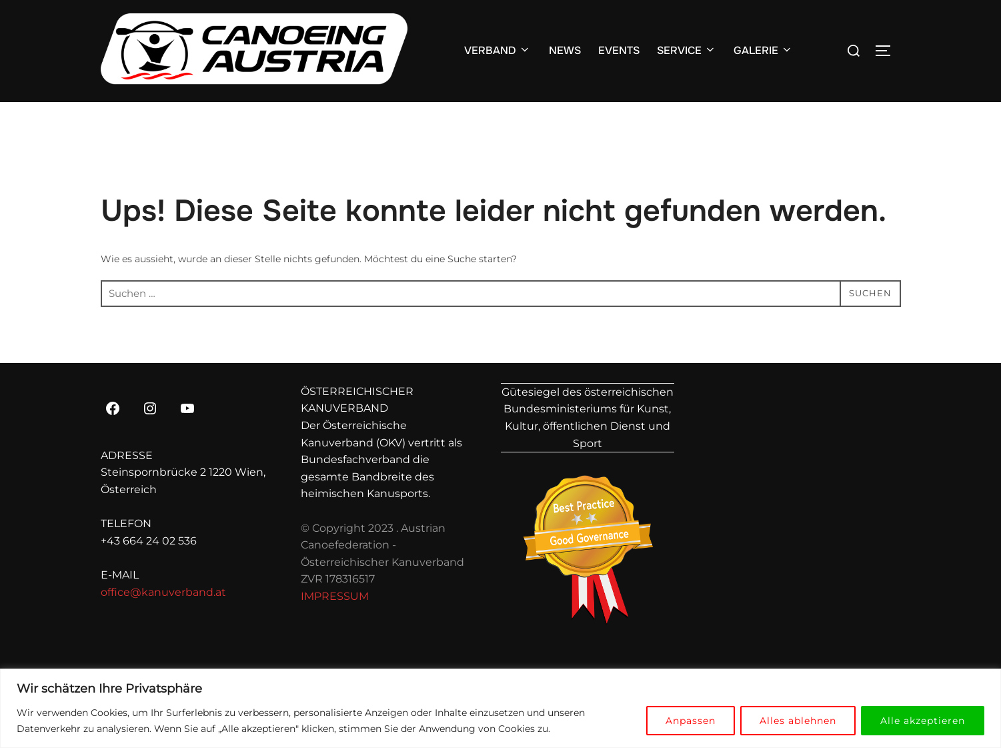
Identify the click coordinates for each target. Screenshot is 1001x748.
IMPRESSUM (335, 596)
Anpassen (691, 721)
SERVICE (686, 50)
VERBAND (497, 50)
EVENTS (619, 50)
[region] (500, 708)
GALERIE (763, 50)
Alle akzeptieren (922, 721)
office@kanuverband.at (163, 592)
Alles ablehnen (798, 721)
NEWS (565, 50)
